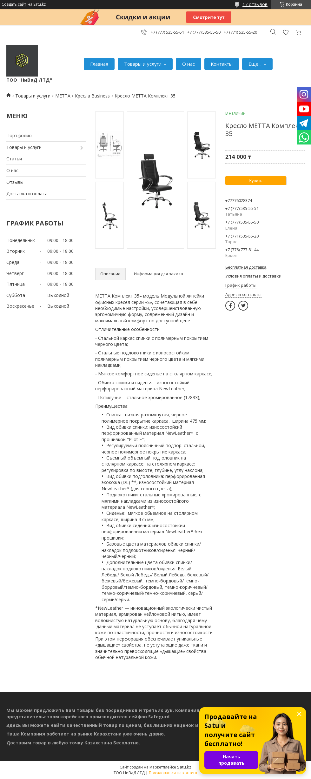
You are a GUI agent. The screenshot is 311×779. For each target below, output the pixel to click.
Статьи (14, 159)
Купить (255, 180)
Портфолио (19, 135)
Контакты (222, 64)
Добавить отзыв (285, 32)
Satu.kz (184, 767)
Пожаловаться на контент (173, 773)
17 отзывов (255, 4)
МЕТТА (62, 96)
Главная (99, 64)
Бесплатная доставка (245, 267)
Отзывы (14, 182)
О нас (188, 64)
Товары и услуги (143, 64)
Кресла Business (92, 96)
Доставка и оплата (27, 194)
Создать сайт (14, 4)
